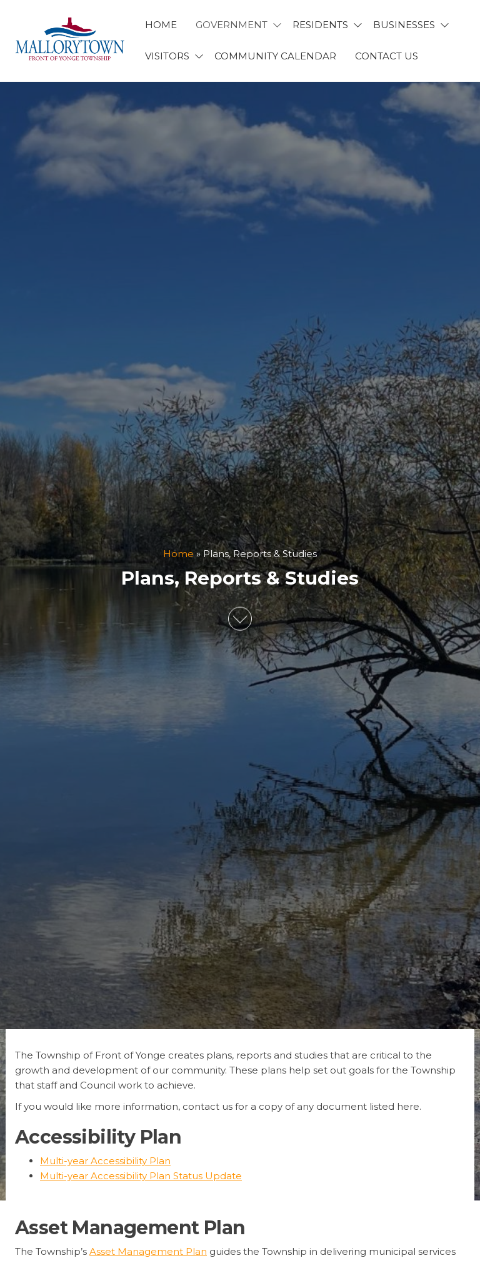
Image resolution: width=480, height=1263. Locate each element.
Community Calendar (275, 56)
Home (178, 554)
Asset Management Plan (148, 1251)
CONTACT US (386, 56)
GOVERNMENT (232, 25)
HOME (161, 25)
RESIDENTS (320, 25)
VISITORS (167, 56)
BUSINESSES (404, 25)
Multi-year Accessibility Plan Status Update (141, 1176)
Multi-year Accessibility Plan (105, 1161)
